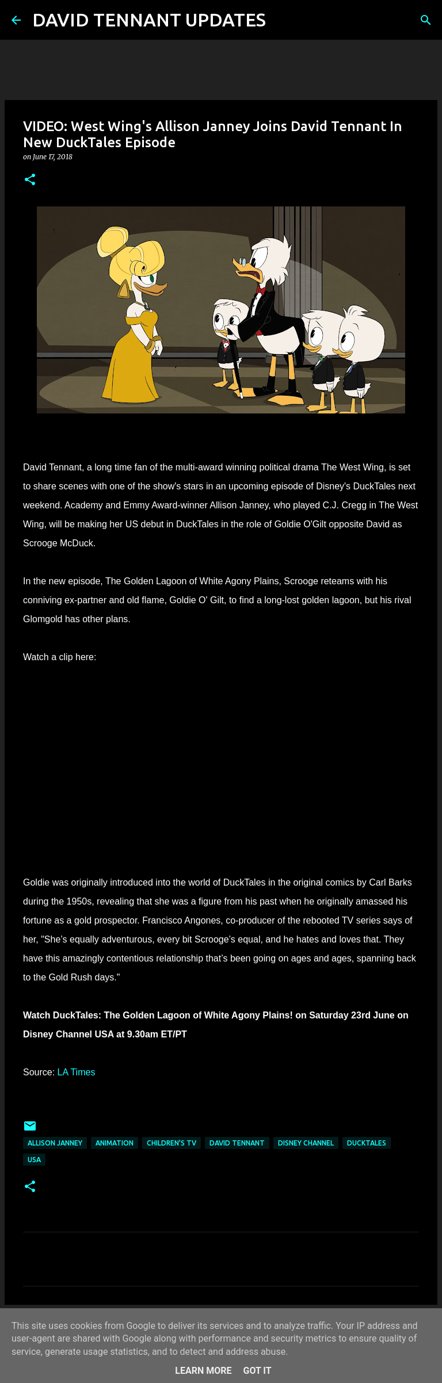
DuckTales (366, 1143)
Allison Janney (55, 1143)
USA (34, 1159)
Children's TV (171, 1143)
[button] (30, 180)
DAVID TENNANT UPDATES (149, 19)
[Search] (282, 20)
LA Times (77, 1072)
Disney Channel (306, 1143)
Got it (257, 1370)
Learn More (203, 1370)
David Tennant (237, 1143)
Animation (115, 1143)
